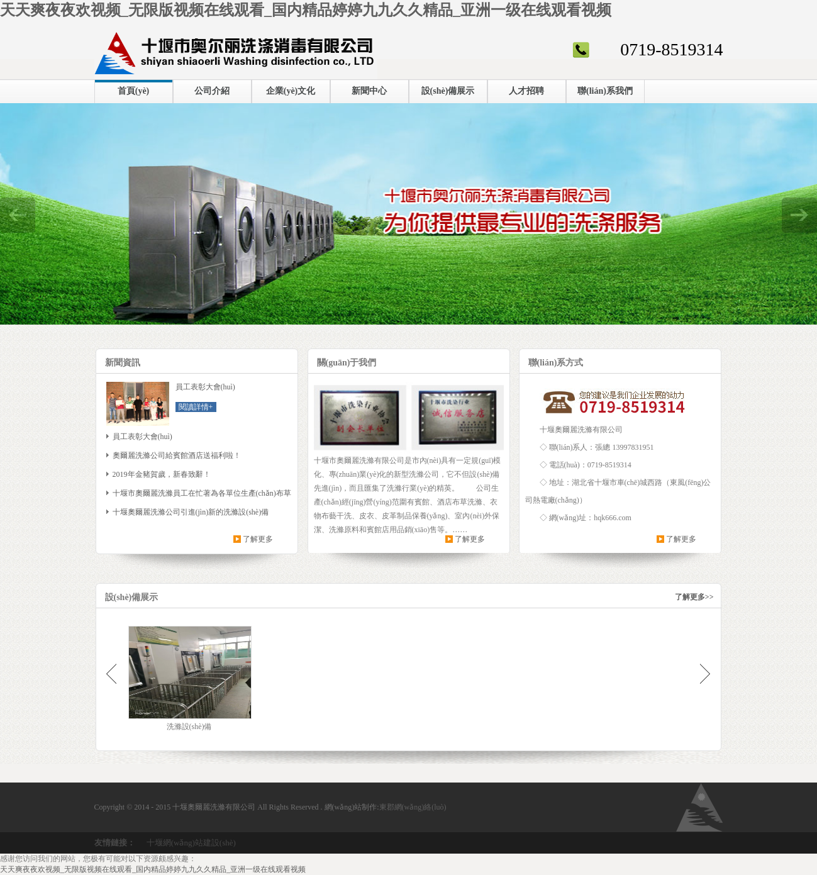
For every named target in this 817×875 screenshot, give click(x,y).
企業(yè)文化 (291, 91)
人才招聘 (526, 91)
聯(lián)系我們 (605, 91)
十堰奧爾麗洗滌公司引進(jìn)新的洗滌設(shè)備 (191, 512)
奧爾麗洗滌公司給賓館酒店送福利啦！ (177, 455)
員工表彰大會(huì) (142, 436)
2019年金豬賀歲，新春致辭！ (162, 474)
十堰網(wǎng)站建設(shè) (191, 842)
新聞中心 (369, 91)
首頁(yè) (134, 91)
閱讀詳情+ (196, 407)
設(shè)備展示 (448, 91)
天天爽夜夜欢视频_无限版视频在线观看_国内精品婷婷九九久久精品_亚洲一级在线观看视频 (305, 10)
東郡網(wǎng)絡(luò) (413, 807)
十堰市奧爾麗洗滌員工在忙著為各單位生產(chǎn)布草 (202, 493)
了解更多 (258, 539)
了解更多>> (694, 597)
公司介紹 (212, 91)
